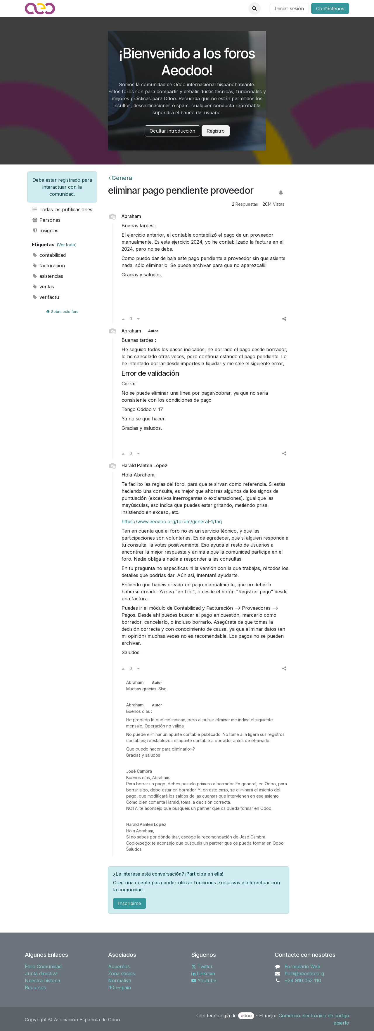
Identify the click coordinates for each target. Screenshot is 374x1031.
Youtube (203, 980)
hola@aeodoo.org (304, 973)
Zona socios (121, 973)
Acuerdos (119, 966)
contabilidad (49, 255)
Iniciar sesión (289, 8)
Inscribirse (129, 903)
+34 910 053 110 (303, 980)
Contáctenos (330, 8)
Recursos (35, 987)
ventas (43, 287)
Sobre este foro (62, 311)
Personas (46, 220)
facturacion (48, 265)
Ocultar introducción (172, 131)
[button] (254, 8)
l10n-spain (119, 987)
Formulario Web (302, 966)
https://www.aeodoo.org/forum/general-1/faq (172, 521)
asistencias (47, 276)
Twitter (202, 966)
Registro (216, 131)
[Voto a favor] (123, 319)
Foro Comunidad (43, 966)
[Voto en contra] (138, 319)
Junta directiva (41, 973)
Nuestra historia (42, 980)
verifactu (45, 297)
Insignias (45, 230)
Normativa (119, 980)
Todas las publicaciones (62, 209)
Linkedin (203, 973)
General (121, 177)
